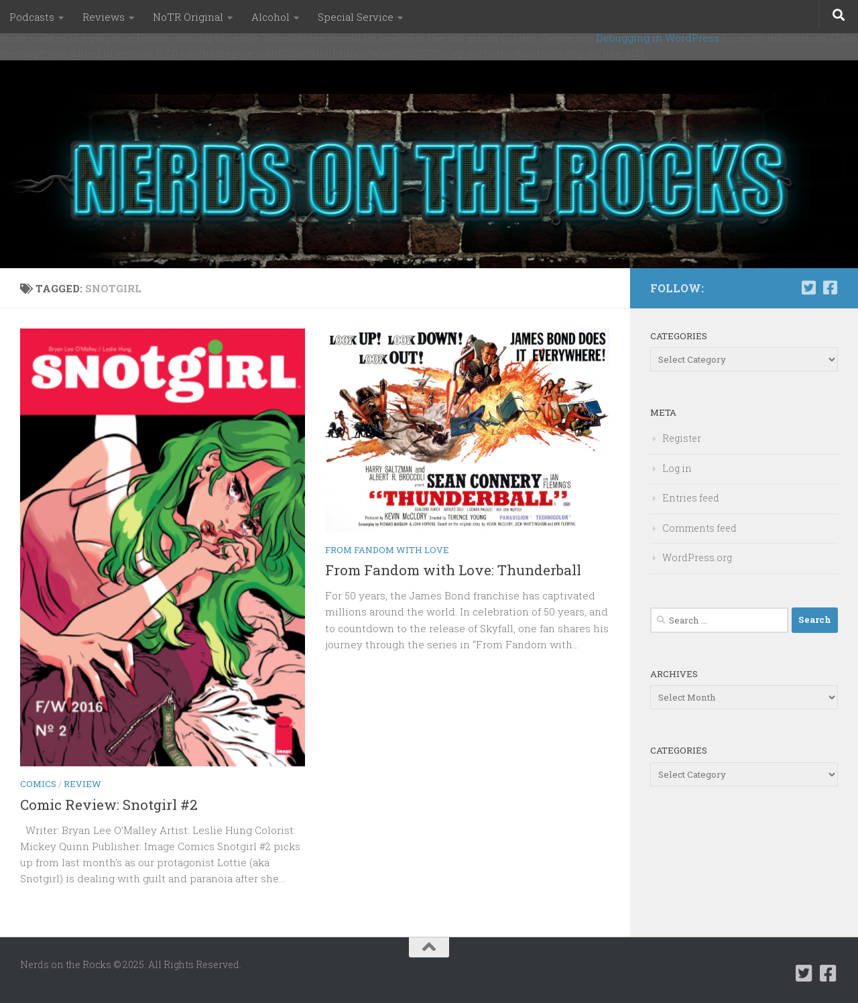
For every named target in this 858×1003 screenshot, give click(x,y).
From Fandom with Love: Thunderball (453, 569)
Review (82, 784)
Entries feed (690, 497)
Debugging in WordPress (657, 37)
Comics (38, 784)
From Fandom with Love (387, 550)
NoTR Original (188, 16)
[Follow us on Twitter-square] (808, 288)
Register (681, 438)
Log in (677, 468)
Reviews (103, 16)
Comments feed (699, 528)
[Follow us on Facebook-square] (830, 288)
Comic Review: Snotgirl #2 (109, 804)
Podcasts (31, 16)
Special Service (355, 16)
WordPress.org (697, 557)
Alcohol (270, 16)
